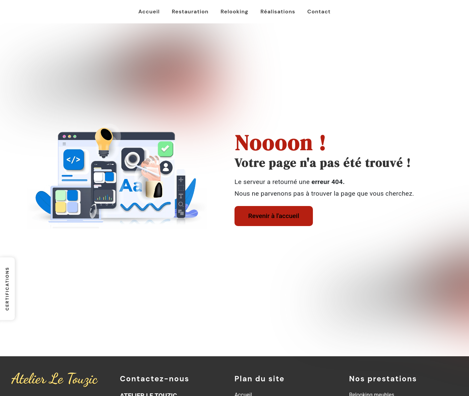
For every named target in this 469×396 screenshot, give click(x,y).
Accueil (149, 11)
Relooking (234, 11)
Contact (319, 11)
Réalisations (278, 11)
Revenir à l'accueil (273, 216)
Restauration (190, 11)
